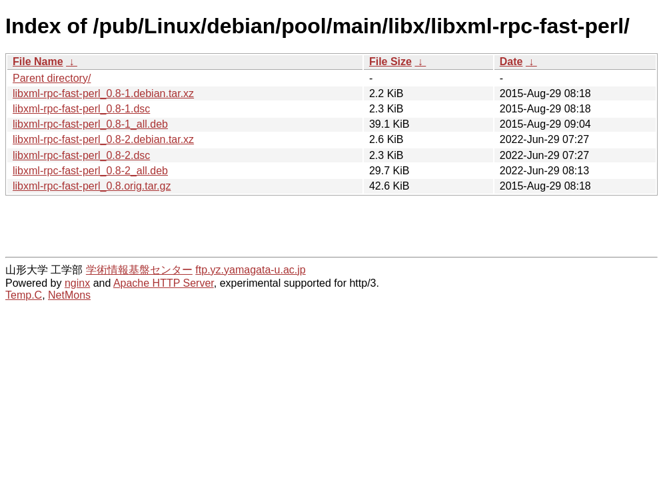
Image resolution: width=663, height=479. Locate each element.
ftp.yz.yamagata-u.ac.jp (250, 269)
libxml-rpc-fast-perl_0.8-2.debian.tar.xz (103, 139)
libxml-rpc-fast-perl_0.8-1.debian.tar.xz (103, 93)
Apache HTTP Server (163, 283)
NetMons (69, 295)
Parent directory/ (52, 78)
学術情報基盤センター (139, 269)
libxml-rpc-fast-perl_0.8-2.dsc (81, 155)
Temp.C (23, 295)
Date (511, 61)
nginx (77, 283)
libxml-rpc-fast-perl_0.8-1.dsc (81, 108)
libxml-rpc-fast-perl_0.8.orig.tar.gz (92, 186)
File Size (390, 61)
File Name (38, 61)
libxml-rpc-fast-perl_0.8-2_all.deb (90, 170)
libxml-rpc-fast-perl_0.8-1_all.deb (90, 124)
